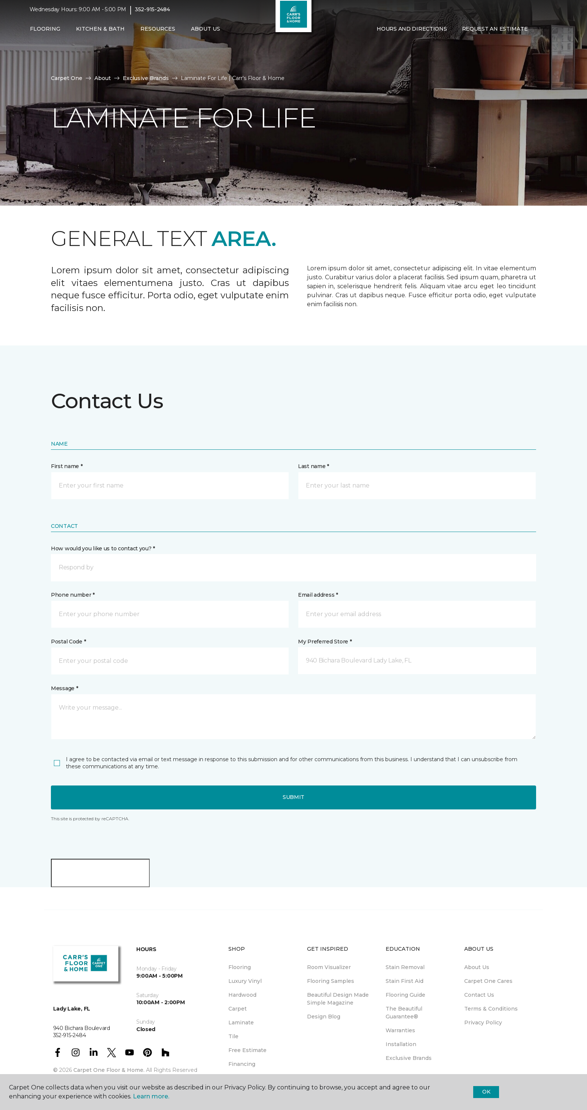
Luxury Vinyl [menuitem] (245, 981)
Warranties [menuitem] (400, 1030)
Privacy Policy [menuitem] (483, 1022)
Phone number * (73, 594)
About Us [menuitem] (476, 967)
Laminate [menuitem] (241, 1022)
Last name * (313, 466)
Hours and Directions (412, 32)
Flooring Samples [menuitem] (330, 981)
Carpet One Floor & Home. (109, 1070)
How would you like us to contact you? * (103, 548)
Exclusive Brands (146, 78)
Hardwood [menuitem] (242, 994)
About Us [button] (205, 32)
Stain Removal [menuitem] (405, 967)
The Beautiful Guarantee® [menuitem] (404, 1012)
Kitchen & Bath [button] (100, 32)
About (102, 78)
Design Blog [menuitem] (323, 1016)
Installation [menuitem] (401, 1044)
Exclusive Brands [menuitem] (409, 1058)
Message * (64, 688)
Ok (486, 1091)
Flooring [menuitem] (239, 967)
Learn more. (151, 1096)
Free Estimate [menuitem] (247, 1050)
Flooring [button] (45, 32)
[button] (540, 32)
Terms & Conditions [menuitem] (491, 1008)
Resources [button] (157, 32)
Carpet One (66, 78)
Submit (293, 797)
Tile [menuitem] (233, 1036)
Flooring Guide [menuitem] (405, 994)
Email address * (318, 594)
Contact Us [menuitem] (479, 994)
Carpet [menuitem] (237, 1008)
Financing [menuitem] (241, 1064)
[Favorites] (549, 32)
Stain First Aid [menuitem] (404, 981)
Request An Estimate (495, 32)
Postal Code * (68, 641)
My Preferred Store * (325, 641)
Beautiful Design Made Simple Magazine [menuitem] (338, 998)
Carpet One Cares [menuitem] (488, 981)
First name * (67, 466)
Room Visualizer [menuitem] (329, 967)
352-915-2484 (152, 13)
